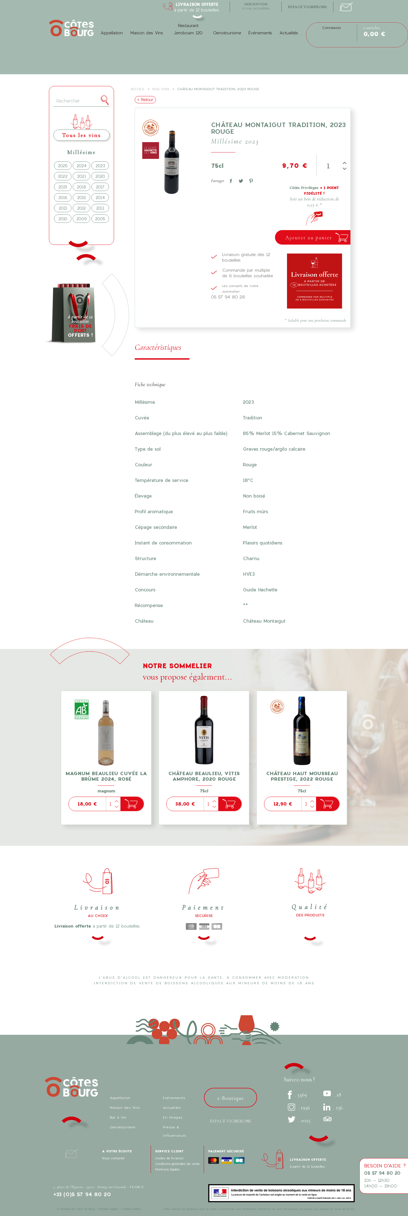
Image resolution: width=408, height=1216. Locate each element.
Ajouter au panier (308, 237)
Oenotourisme (227, 32)
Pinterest (249, 179)
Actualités (288, 32)
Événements (260, 32)
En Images (172, 1117)
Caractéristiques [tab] (158, 347)
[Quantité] (328, 165)
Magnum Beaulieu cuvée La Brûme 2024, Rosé (106, 776)
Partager (229, 179)
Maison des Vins (146, 32)
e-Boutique (230, 1098)
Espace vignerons (230, 1121)
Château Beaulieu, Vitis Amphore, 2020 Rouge (204, 776)
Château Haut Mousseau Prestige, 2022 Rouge (302, 776)
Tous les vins (81, 135)
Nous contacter (113, 1158)
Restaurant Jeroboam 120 (188, 29)
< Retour (145, 99)
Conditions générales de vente (177, 1163)
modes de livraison (169, 1158)
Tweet (239, 179)
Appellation (112, 32)
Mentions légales (167, 1169)
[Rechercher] (81, 101)
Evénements (174, 1098)
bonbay (136, 1208)
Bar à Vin (118, 1117)
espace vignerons (307, 7)
